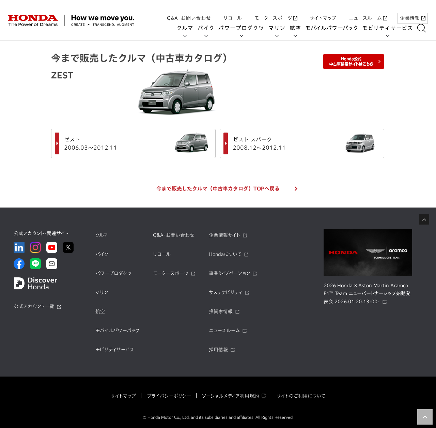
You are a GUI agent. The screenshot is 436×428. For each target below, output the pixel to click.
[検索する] (424, 28)
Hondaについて (225, 254)
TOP (425, 417)
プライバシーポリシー (169, 396)
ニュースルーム (368, 11)
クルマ (187, 28)
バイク (208, 28)
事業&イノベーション (229, 273)
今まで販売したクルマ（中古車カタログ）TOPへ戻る (218, 188)
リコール (232, 11)
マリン (279, 28)
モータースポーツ (275, 11)
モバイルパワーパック (334, 28)
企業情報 (412, 11)
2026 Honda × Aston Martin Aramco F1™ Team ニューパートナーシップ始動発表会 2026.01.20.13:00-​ (367, 293)
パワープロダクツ (243, 28)
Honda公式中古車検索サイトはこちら (353, 61)
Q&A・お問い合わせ (189, 11)
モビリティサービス (390, 28)
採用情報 (218, 349)
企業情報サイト (224, 235)
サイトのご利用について (301, 396)
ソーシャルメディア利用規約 (230, 396)
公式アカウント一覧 (34, 306)
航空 (297, 28)
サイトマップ (323, 11)
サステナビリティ (225, 292)
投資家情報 (221, 311)
